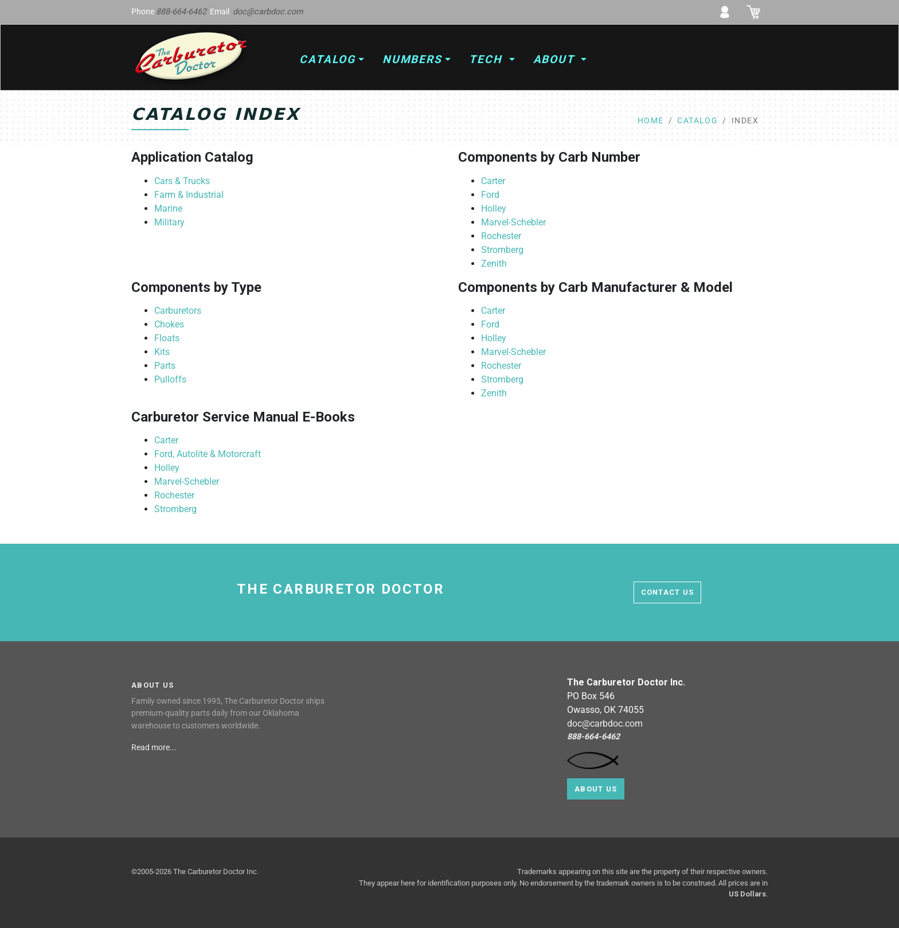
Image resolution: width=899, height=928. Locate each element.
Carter (493, 181)
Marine (168, 208)
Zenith (494, 263)
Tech (487, 59)
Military (169, 222)
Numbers (412, 59)
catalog (697, 121)
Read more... (154, 747)
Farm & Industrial (189, 194)
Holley (493, 208)
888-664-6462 (181, 12)
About (556, 59)
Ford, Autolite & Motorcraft (207, 454)
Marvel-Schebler (513, 222)
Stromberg (502, 249)
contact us (667, 592)
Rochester (501, 236)
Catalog (327, 59)
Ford (490, 194)
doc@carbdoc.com (268, 12)
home (651, 121)
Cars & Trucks (182, 181)
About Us (595, 789)
